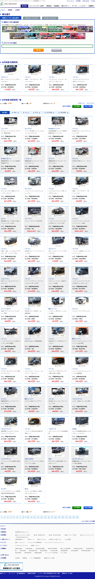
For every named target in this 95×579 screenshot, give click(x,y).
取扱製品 (56, 6)
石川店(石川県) (54, 550)
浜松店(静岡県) (74, 550)
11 (31, 517)
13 (38, 517)
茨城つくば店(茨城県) (65, 548)
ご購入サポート (5, 539)
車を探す (24, 6)
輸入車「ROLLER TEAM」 (55, 535)
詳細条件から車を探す (31, 18)
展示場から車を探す (50, 18)
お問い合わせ (86, 0)
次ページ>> (90, 103)
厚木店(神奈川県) (33, 550)
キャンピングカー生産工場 (51, 552)
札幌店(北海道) (18, 548)
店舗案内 (91, 6)
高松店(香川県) (27, 552)
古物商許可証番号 (31, 573)
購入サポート (66, 6)
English (93, 0)
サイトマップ (70, 0)
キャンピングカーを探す (36, 6)
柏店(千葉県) (23, 550)
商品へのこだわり (41, 539)
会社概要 (78, 0)
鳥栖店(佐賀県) (38, 552)
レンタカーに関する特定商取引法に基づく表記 (49, 573)
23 (73, 517)
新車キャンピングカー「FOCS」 (23, 535)
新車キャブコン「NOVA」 (71, 535)
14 (41, 517)
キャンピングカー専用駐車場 (34, 542)
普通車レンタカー (35, 545)
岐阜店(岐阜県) (64, 550)
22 (70, 517)
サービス (74, 6)
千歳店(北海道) (28, 548)
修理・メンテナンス (20, 542)
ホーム (3, 526)
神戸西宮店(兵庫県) (85, 550)
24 (77, 517)
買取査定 (49, 6)
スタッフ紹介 (64, 552)
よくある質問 (68, 539)
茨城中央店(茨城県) (52, 548)
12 (34, 517)
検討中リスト (3, 573)
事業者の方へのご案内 (49, 558)
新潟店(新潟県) (43, 550)
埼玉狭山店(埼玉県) (78, 548)
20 (63, 517)
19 (59, 517)
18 (55, 517)
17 (52, 517)
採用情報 (25, 558)
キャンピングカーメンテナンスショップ (54, 542)
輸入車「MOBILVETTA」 (40, 535)
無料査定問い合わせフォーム (22, 532)
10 (28, 517)
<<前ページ (81, 103)
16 (48, 517)
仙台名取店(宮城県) (40, 548)
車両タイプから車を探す (10, 18)
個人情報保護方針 (21, 573)
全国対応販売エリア (20, 539)
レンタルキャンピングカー (21, 545)
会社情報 (17, 558)
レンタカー (83, 6)
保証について (31, 539)
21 (66, 517)
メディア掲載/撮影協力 (35, 558)
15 (45, 517)
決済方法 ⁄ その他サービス (55, 539)
